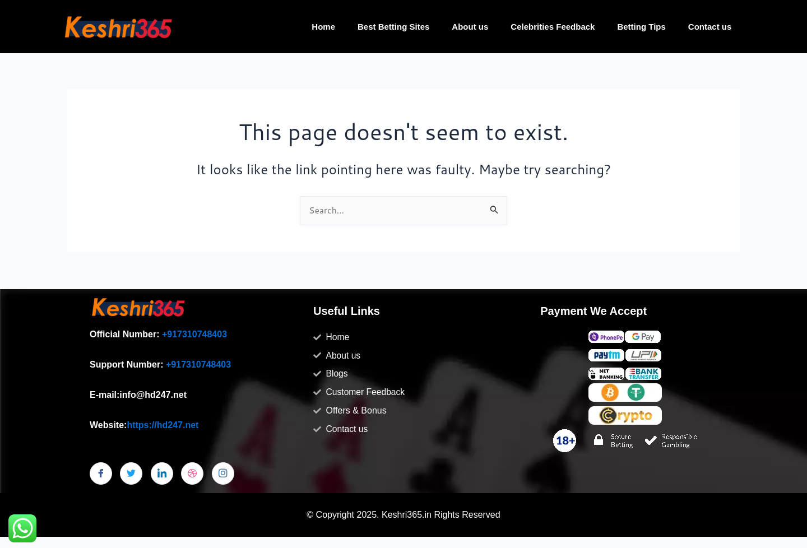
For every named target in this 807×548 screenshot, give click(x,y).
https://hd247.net (162, 425)
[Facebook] (101, 473)
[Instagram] (223, 473)
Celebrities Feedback (553, 26)
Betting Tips (641, 26)
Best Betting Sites (393, 26)
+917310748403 (194, 334)
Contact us (710, 26)
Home (323, 26)
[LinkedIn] (162, 473)
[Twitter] (131, 473)
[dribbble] (192, 473)
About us (470, 26)
